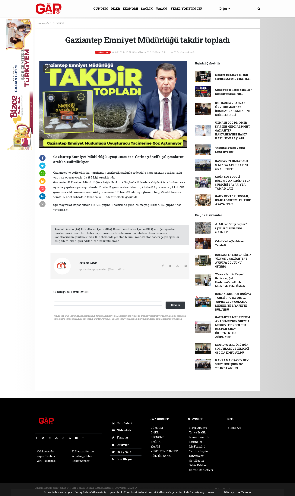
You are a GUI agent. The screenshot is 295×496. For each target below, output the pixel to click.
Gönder (175, 304)
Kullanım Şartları (84, 451)
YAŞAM (161, 9)
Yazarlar (120, 437)
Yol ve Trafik (197, 432)
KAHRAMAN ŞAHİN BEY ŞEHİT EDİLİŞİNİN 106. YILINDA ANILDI (232, 364)
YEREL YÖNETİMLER (186, 9)
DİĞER (115, 9)
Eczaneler (195, 442)
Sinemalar (196, 456)
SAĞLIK (147, 9)
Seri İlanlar (197, 460)
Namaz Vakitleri (200, 437)
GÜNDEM (100, 9)
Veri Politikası (46, 461)
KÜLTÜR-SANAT (161, 456)
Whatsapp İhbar (82, 456)
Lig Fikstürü (197, 446)
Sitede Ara (234, 427)
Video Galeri (123, 430)
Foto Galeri (122, 423)
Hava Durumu (198, 427)
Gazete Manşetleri (201, 470)
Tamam (244, 492)
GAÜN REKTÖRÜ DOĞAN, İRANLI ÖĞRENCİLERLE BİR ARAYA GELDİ (233, 200)
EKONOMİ (130, 9)
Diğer (223, 9)
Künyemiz (121, 452)
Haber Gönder (81, 461)
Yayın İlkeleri (45, 456)
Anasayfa (43, 23)
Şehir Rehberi (198, 465)
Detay (229, 492)
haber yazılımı (147, 487)
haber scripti (183, 487)
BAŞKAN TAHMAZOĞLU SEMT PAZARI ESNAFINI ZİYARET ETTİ (231, 165)
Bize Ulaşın (122, 459)
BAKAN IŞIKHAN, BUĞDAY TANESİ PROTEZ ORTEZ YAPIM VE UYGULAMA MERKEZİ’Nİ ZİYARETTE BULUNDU (233, 301)
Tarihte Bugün (198, 451)
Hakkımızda (45, 451)
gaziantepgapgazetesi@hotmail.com (103, 269)
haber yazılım (201, 487)
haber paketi (166, 487)
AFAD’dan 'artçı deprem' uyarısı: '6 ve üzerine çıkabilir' (231, 228)
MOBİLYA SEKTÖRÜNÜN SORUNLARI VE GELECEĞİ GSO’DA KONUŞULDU (232, 348)
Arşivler (120, 445)
